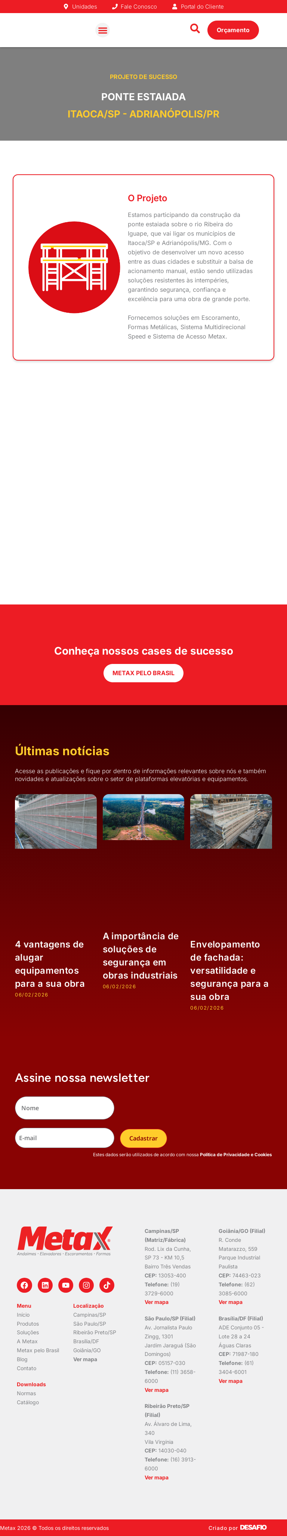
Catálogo (28, 1402)
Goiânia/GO (87, 1350)
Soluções (28, 1332)
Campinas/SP (89, 1314)
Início (23, 1314)
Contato (26, 1368)
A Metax (27, 1341)
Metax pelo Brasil (38, 1350)
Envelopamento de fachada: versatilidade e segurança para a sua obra (229, 970)
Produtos (28, 1323)
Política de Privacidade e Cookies (236, 1154)
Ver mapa (85, 1359)
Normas (26, 1393)
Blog (22, 1359)
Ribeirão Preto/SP (94, 1332)
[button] (102, 30)
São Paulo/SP (89, 1323)
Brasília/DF (86, 1341)
